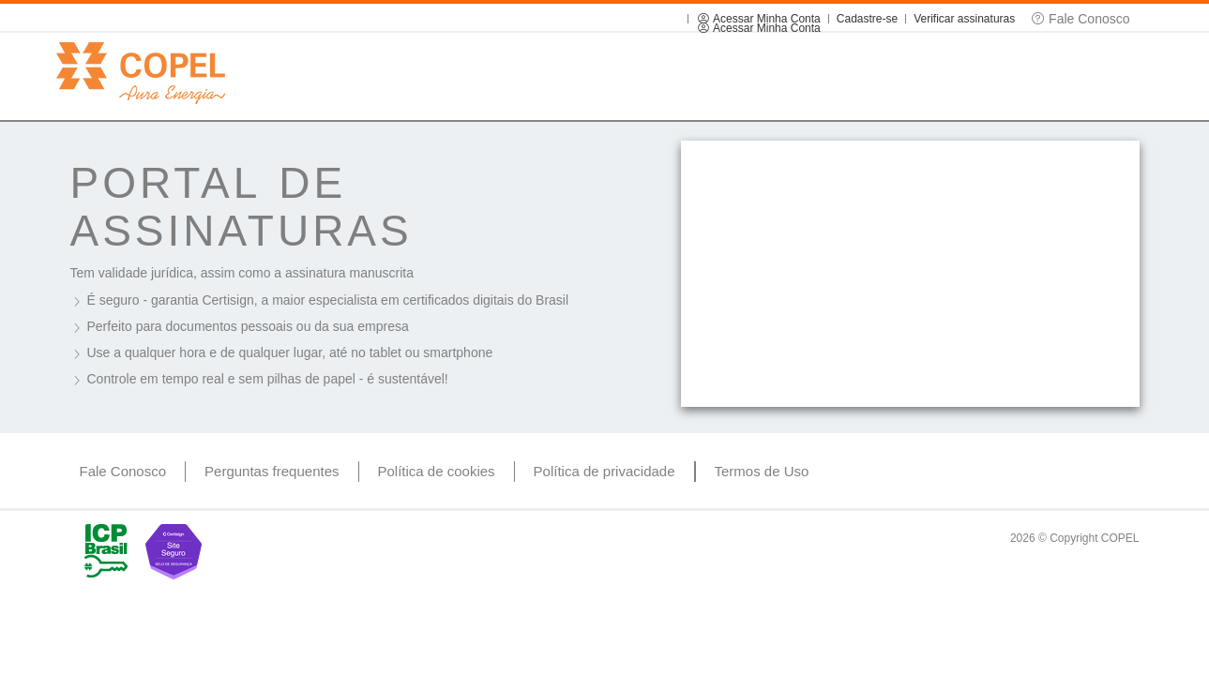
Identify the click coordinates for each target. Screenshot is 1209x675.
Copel (140, 73)
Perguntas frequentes (271, 471)
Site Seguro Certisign (173, 551)
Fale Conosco (123, 471)
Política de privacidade (604, 471)
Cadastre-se (867, 18)
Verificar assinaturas (964, 18)
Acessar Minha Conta (758, 18)
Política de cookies (436, 471)
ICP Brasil (106, 551)
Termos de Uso (762, 471)
